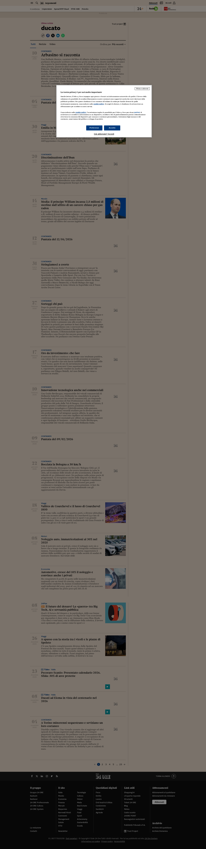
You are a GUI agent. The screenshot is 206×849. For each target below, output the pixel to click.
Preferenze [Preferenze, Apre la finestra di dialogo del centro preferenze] (94, 128)
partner (137, 112)
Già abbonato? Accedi (104, 134)
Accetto (112, 128)
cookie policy (98, 104)
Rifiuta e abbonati (142, 88)
